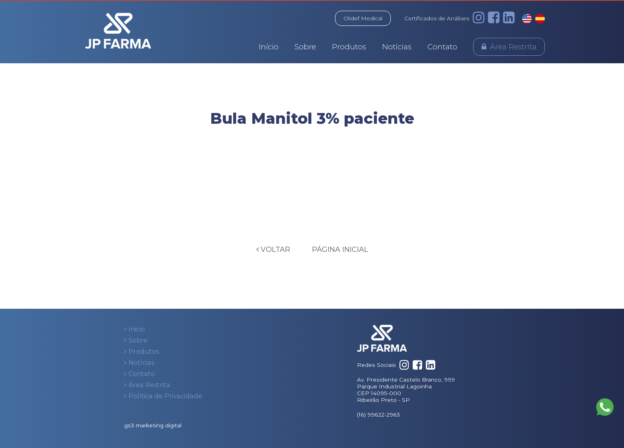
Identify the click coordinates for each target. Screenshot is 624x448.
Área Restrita (513, 46)
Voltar (273, 249)
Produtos (349, 46)
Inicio (137, 329)
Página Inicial (340, 249)
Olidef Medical (362, 18)
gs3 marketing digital (152, 425)
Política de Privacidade (165, 396)
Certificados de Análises (436, 18)
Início (269, 46)
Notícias (396, 46)
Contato (442, 46)
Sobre (305, 46)
